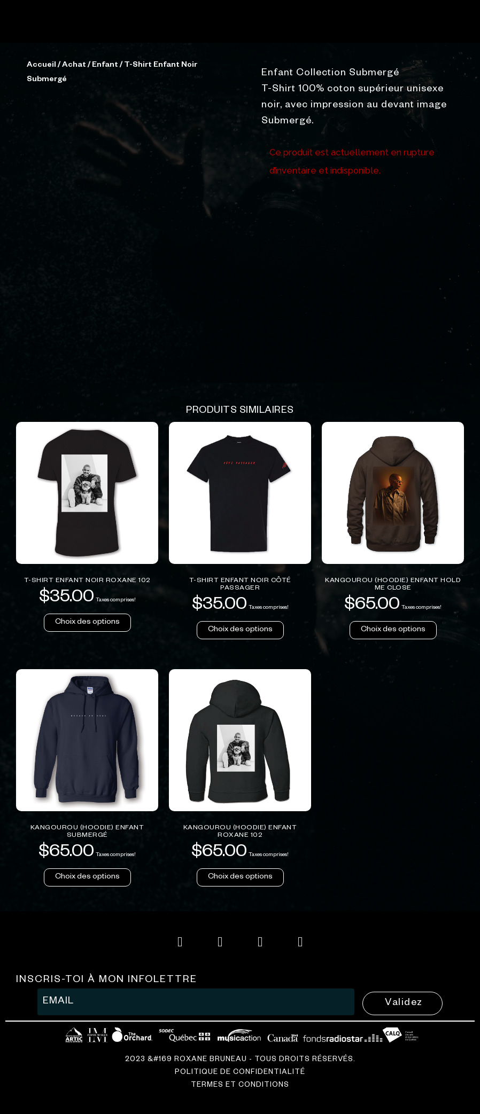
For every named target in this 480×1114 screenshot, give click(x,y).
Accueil (41, 241)
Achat (74, 241)
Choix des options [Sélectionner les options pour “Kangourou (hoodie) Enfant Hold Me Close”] (393, 805)
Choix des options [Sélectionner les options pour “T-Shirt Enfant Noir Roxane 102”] (87, 798)
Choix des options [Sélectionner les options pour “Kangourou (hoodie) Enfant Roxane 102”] (240, 1052)
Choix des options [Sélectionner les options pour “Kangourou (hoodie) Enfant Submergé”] (87, 1052)
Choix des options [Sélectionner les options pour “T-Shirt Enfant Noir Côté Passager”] (240, 805)
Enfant (105, 241)
